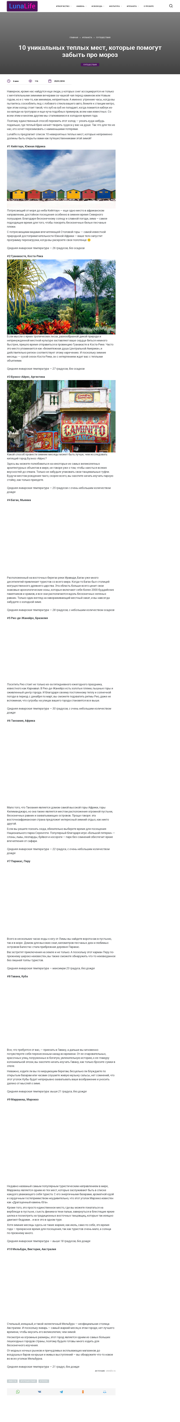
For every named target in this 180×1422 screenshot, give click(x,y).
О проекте (149, 6)
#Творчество (62, 6)
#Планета (132, 6)
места (13, 1381)
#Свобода (96, 6)
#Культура (114, 6)
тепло (44, 1381)
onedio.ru (111, 1370)
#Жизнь (80, 6)
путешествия (90, 65)
